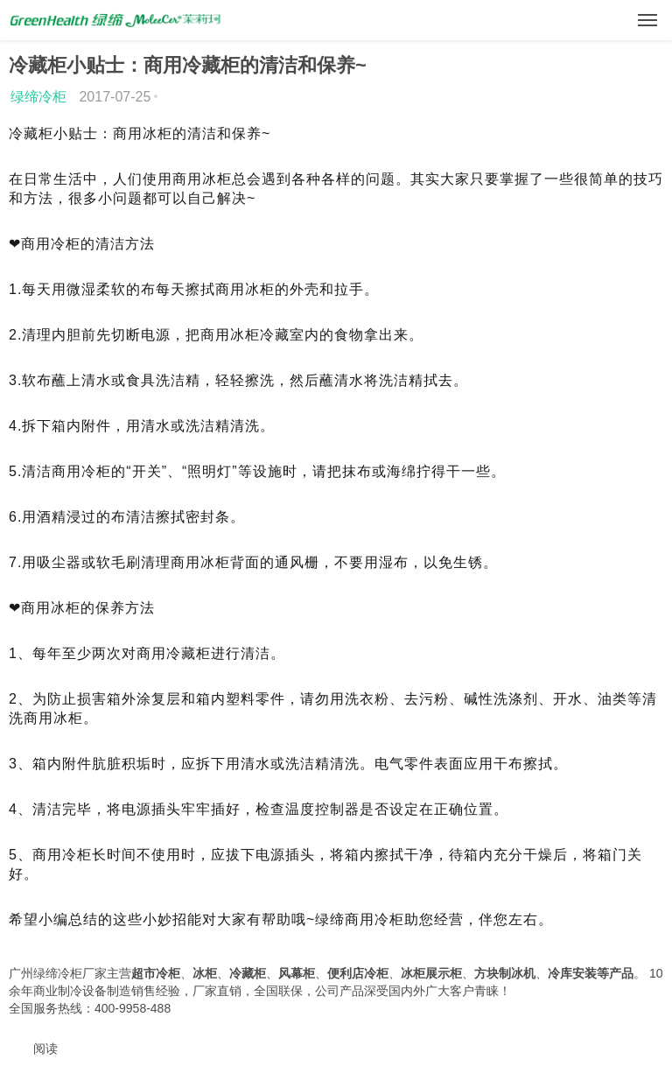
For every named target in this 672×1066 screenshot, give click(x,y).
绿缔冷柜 (38, 96)
